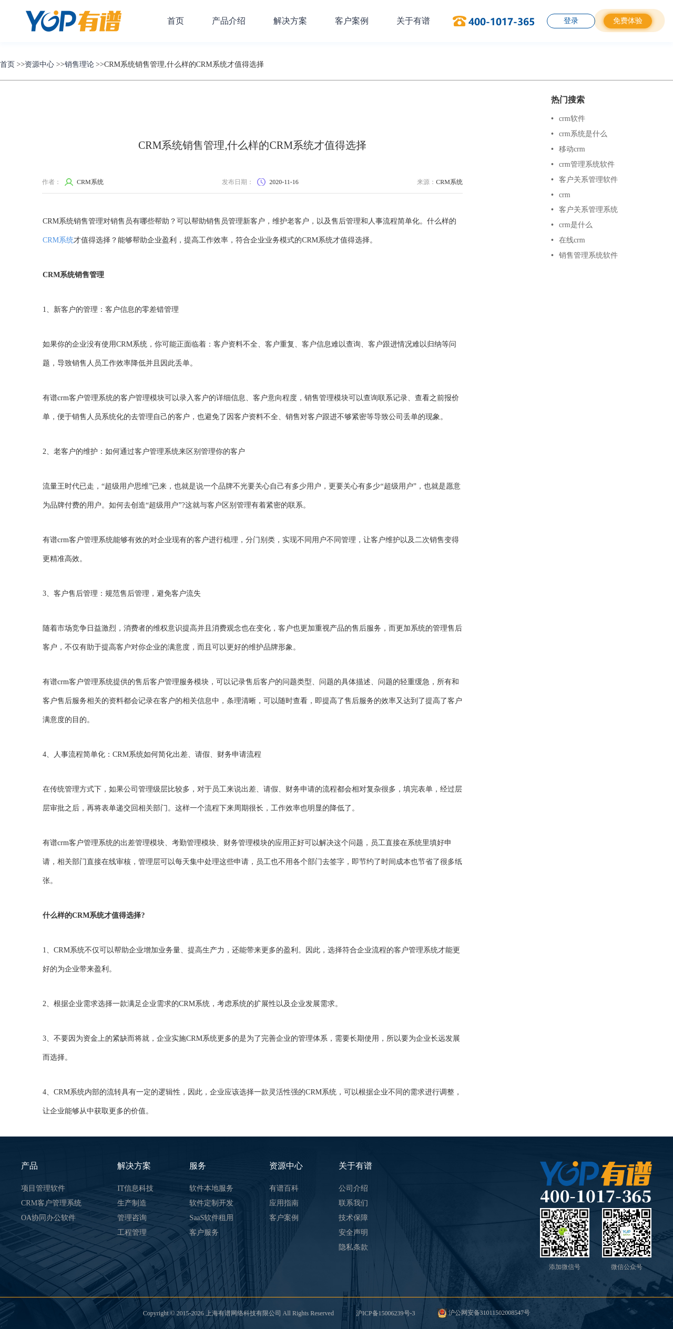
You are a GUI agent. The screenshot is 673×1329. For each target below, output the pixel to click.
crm (560, 195)
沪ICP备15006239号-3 (385, 1313)
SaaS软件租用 (211, 1218)
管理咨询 (132, 1218)
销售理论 (79, 64)
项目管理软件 (43, 1188)
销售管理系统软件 (584, 255)
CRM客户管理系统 (51, 1203)
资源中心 (39, 64)
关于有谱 (413, 20)
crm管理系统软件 (583, 164)
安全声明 (353, 1232)
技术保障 (353, 1218)
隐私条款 (353, 1247)
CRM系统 (58, 240)
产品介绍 (229, 20)
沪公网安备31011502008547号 (484, 1312)
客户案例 (352, 20)
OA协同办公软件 (48, 1218)
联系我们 (353, 1203)
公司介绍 (353, 1188)
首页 (175, 20)
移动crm (568, 149)
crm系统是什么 (579, 134)
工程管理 (132, 1232)
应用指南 (284, 1203)
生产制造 (132, 1203)
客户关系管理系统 (584, 210)
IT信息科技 (135, 1188)
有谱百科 (284, 1188)
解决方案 (290, 20)
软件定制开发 (211, 1203)
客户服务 (204, 1232)
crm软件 (568, 119)
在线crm (568, 240)
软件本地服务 (211, 1188)
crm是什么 (572, 225)
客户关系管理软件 (584, 180)
